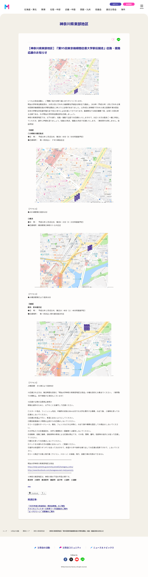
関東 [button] (43, 9)
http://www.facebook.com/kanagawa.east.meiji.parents (50, 470)
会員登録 (129, 4)
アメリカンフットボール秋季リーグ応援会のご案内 (48, 508)
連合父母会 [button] (111, 9)
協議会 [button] (98, 9)
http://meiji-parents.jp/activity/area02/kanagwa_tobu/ (50, 466)
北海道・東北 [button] (30, 9)
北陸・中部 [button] (55, 9)
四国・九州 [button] (85, 9)
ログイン (115, 4)
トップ (5, 531)
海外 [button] (123, 9)
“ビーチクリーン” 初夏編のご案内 (41, 511)
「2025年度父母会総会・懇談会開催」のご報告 (46, 506)
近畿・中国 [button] (70, 9)
